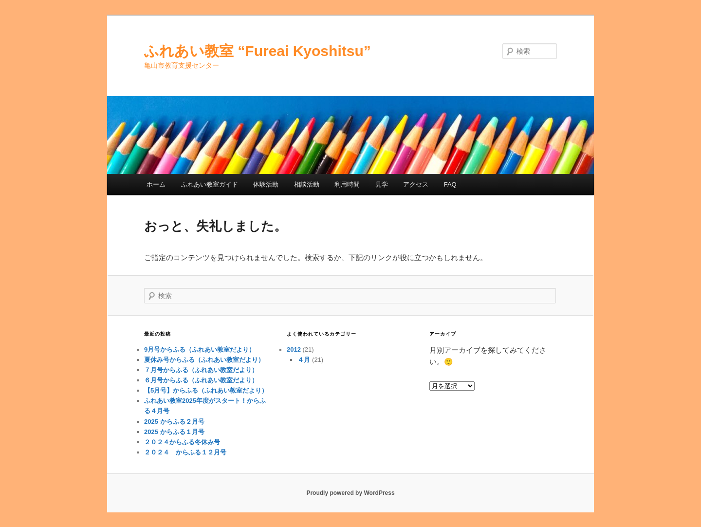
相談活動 (306, 184)
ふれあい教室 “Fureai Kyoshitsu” (257, 51)
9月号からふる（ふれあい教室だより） (199, 349)
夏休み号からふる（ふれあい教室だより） (204, 359)
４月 (303, 359)
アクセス (415, 184)
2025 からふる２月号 (174, 421)
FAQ (450, 184)
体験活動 (265, 184)
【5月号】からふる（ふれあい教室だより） (206, 390)
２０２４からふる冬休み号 (182, 442)
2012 (294, 349)
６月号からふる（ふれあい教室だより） (201, 380)
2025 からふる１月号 (174, 431)
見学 (381, 184)
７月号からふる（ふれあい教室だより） (201, 370)
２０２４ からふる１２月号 (185, 452)
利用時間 (347, 184)
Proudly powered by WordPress (350, 492)
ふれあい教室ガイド (209, 184)
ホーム (156, 184)
